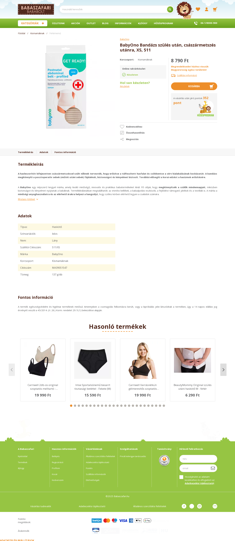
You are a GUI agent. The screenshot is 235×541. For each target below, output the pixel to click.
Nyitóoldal (22, 456)
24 (160, 406)
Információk (123, 23)
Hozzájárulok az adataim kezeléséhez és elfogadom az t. (200, 480)
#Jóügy (142, 23)
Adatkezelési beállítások (17, 539)
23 (156, 406)
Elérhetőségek (93, 480)
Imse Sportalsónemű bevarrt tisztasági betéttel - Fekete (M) (92, 386)
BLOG (105, 23)
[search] (170, 9)
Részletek (124, 86)
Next (223, 370)
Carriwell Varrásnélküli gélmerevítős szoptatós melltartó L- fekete (143, 387)
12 (113, 406)
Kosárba (194, 86)
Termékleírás (25, 152)
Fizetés (89, 468)
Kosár (54, 474)
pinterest (191, 506)
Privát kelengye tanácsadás (133, 456)
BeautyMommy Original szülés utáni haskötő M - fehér (193, 386)
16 (129, 406)
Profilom (56, 468)
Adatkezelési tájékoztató (97, 462)
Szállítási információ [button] (187, 75)
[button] (131, 127)
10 (106, 406)
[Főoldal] (22, 33)
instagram (199, 506)
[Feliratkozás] (213, 468)
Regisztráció (57, 462)
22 (152, 406)
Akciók (75, 23)
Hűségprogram (163, 23)
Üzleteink (58, 23)
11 (110, 406)
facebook (184, 506)
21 (148, 406)
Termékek (22, 462)
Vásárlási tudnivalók (40, 506)
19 (141, 406)
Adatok (44, 152)
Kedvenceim (58, 480)
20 (144, 406)
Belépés (56, 456)
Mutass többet (26, 199)
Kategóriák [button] (30, 23)
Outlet (91, 23)
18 (137, 406)
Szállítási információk (96, 474)
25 (164, 406)
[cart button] (215, 9)
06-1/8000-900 (209, 22)
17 (133, 406)
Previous (12, 370)
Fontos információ (65, 152)
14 (121, 406)
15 (125, 406)
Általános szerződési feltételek (100, 456)
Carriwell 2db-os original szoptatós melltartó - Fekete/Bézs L (43, 387)
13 (117, 406)
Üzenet (215, 506)
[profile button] (206, 9)
